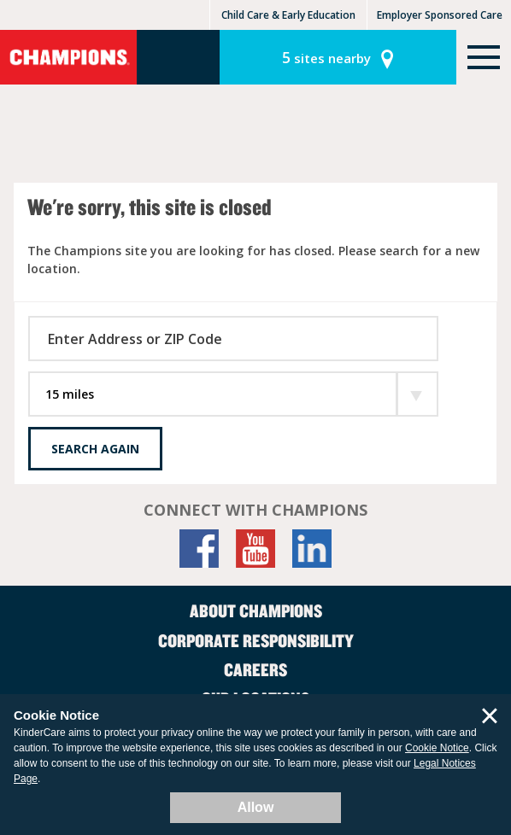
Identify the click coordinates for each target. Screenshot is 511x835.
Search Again (95, 449)
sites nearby (326, 57)
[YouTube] (255, 548)
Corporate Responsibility (256, 640)
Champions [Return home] (68, 57)
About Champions (256, 610)
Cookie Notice (437, 748)
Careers (255, 669)
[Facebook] (199, 548)
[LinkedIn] (312, 548)
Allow (256, 807)
